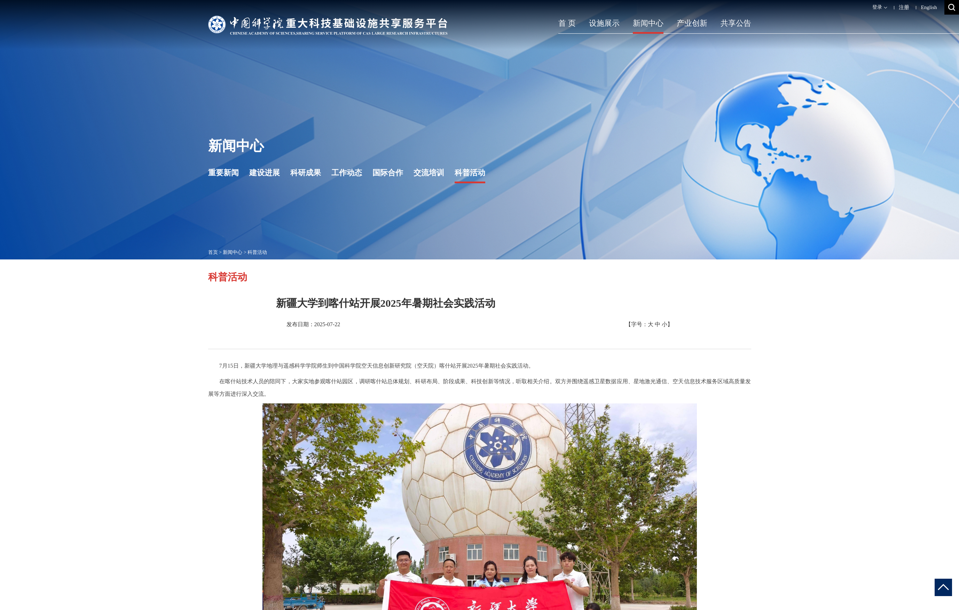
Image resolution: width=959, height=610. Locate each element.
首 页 (567, 23)
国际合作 (387, 172)
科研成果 (305, 172)
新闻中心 (648, 23)
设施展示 (604, 23)
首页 (213, 252)
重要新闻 (223, 172)
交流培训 (429, 172)
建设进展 (264, 172)
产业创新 (692, 23)
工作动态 (346, 172)
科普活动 (470, 172)
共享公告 (736, 23)
